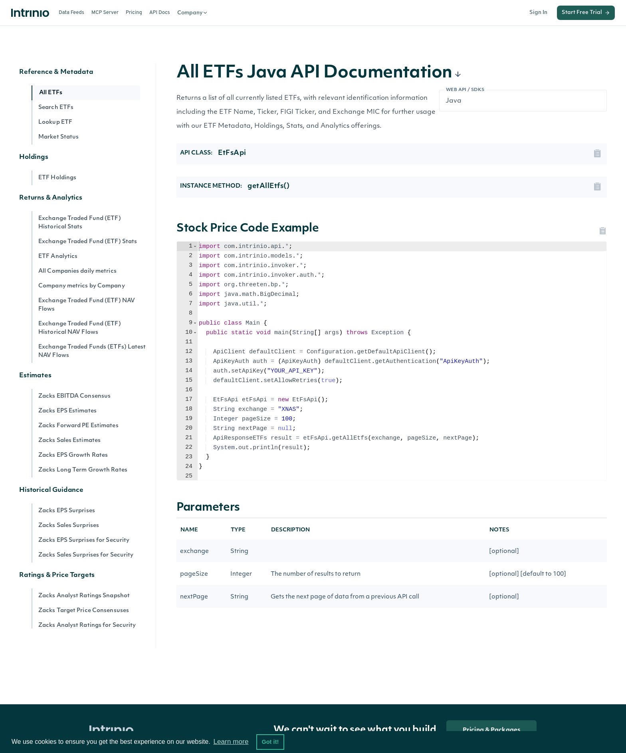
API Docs (159, 13)
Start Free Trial (586, 13)
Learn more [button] (230, 741)
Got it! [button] (270, 742)
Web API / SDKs (465, 90)
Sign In (538, 12)
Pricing (134, 13)
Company (192, 13)
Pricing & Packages (491, 730)
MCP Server (105, 13)
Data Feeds (71, 13)
